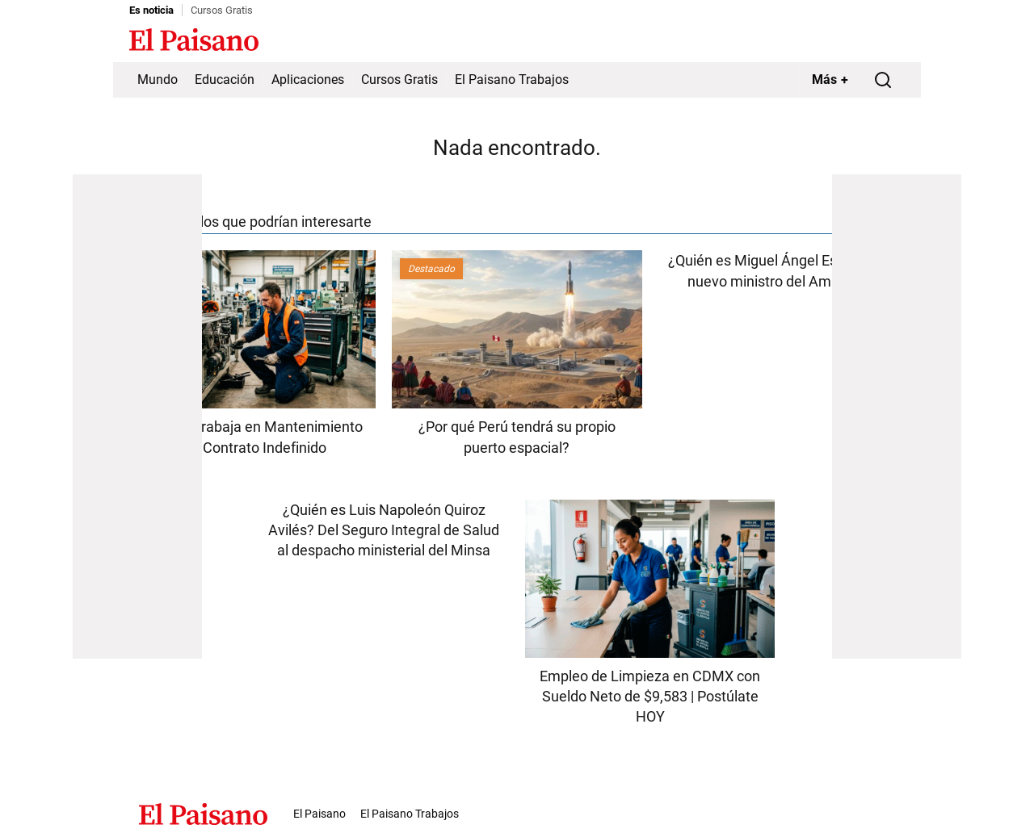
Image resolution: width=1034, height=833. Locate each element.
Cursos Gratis (222, 10)
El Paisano (319, 813)
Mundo (157, 79)
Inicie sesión (872, 41)
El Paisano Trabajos (512, 79)
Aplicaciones (307, 79)
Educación (224, 79)
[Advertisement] (137, 416)
